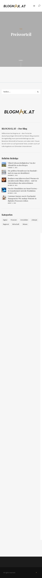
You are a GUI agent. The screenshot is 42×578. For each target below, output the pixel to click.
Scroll (21, 63)
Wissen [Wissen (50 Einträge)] (25, 224)
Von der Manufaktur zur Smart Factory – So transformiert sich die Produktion (23, 189)
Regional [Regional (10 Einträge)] (6, 224)
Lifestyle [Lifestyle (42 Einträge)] (34, 220)
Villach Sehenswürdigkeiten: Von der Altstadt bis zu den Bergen (21, 164)
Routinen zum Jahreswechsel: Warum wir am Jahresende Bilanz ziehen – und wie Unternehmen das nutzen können (23, 180)
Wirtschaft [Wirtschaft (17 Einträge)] (15, 224)
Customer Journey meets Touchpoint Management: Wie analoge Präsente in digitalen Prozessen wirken (22, 198)
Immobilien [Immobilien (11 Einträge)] (24, 220)
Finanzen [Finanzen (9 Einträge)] (14, 220)
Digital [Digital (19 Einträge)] (5, 220)
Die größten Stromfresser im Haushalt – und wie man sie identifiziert (23, 172)
